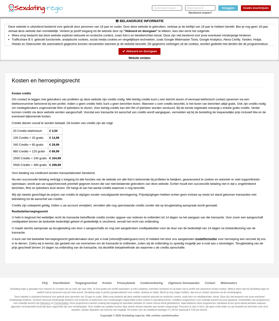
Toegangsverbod (86, 283)
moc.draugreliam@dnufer (127, 239)
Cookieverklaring (151, 283)
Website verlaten (139, 58)
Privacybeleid (126, 283)
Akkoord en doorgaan (139, 51)
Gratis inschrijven (256, 8)
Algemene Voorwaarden (183, 283)
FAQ (45, 283)
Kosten (107, 283)
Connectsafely (61, 303)
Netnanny (45, 303)
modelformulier (206, 239)
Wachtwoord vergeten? (200, 13)
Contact (210, 283)
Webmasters (229, 283)
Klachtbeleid (61, 283)
